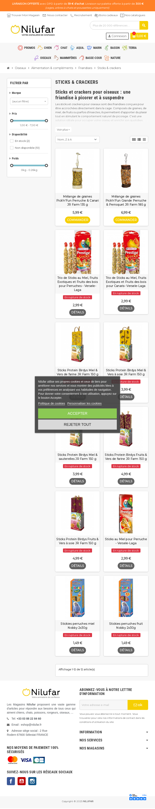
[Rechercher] (119, 25)
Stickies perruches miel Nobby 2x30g (77, 626)
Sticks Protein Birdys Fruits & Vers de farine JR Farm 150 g (126, 457)
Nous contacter (57, 15)
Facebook (11, 782)
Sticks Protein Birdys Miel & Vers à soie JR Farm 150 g (126, 372)
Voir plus (63, 129)
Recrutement (83, 15)
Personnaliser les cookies (84, 403)
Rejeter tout (77, 425)
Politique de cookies (51, 403)
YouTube (22, 782)
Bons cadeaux (108, 15)
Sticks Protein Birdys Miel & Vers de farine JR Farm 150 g (77, 372)
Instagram (32, 782)
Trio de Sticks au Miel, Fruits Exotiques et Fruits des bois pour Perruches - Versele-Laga (77, 284)
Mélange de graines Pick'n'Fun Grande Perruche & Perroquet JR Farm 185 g (126, 200)
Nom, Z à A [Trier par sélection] (65, 139)
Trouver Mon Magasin (26, 15)
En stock (22, 141)
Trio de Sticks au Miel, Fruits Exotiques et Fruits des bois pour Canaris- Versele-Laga (126, 282)
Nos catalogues (135, 15)
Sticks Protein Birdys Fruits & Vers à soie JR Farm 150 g (77, 541)
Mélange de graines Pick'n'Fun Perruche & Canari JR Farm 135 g (77, 200)
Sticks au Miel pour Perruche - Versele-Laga (126, 541)
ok (138, 705)
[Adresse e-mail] (104, 705)
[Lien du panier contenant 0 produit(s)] (139, 36)
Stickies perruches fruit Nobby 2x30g (126, 626)
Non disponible (27, 148)
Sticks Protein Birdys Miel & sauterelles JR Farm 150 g (78, 457)
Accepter (77, 413)
